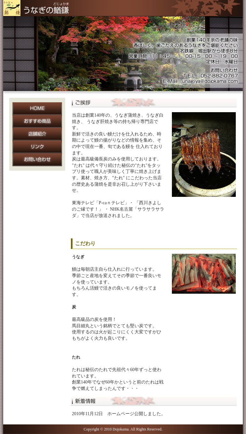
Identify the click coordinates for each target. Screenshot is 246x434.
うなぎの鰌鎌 (38, 8)
